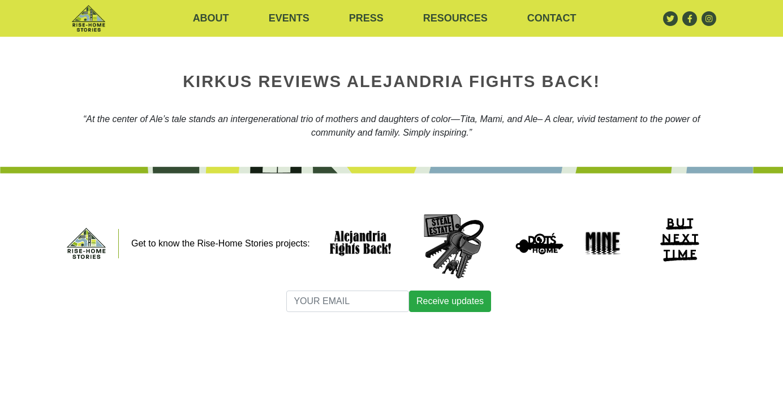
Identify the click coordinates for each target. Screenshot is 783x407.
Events (289, 18)
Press (366, 18)
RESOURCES (455, 18)
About (211, 18)
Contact (552, 18)
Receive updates (450, 301)
